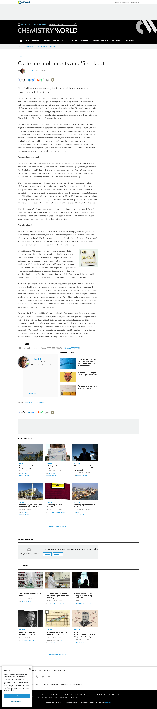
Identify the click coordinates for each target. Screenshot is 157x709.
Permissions (76, 684)
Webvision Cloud (135, 707)
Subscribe (42, 24)
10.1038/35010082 (71, 348)
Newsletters (30, 46)
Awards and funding (82, 694)
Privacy (35, 684)
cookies (108, 703)
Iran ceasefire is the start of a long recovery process (30, 467)
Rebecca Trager (83, 604)
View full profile (30, 394)
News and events (54, 694)
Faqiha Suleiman (56, 604)
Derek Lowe (81, 476)
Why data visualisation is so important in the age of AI (56, 633)
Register (32, 24)
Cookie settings (17, 701)
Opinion (21, 57)
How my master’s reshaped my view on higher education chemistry (57, 596)
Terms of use (53, 684)
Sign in (47, 554)
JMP (61, 640)
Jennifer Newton (57, 513)
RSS (64, 670)
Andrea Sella (28, 640)
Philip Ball (30, 71)
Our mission (41, 694)
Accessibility (64, 684)
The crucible (40, 402)
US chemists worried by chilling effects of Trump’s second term (83, 596)
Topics (39, 670)
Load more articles (57, 526)
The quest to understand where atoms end (87, 387)
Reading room (46, 46)
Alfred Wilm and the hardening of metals (27, 633)
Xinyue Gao (27, 602)
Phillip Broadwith (24, 474)
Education (125, 2)
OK (17, 695)
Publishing (117, 2)
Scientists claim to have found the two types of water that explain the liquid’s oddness (87, 362)
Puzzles (55, 46)
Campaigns (68, 694)
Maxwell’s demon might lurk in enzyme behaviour (87, 374)
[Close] (30, 669)
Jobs (37, 46)
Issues (46, 670)
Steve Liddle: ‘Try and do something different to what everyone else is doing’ (85, 634)
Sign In (24, 24)
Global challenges (99, 694)
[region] (17, 686)
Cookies (43, 684)
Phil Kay (52, 642)
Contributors (55, 670)
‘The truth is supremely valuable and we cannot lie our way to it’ (84, 468)
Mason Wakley (83, 642)
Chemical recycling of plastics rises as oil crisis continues (30, 506)
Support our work (115, 694)
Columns (28, 402)
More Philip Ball (67, 353)
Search (75, 24)
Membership (135, 2)
